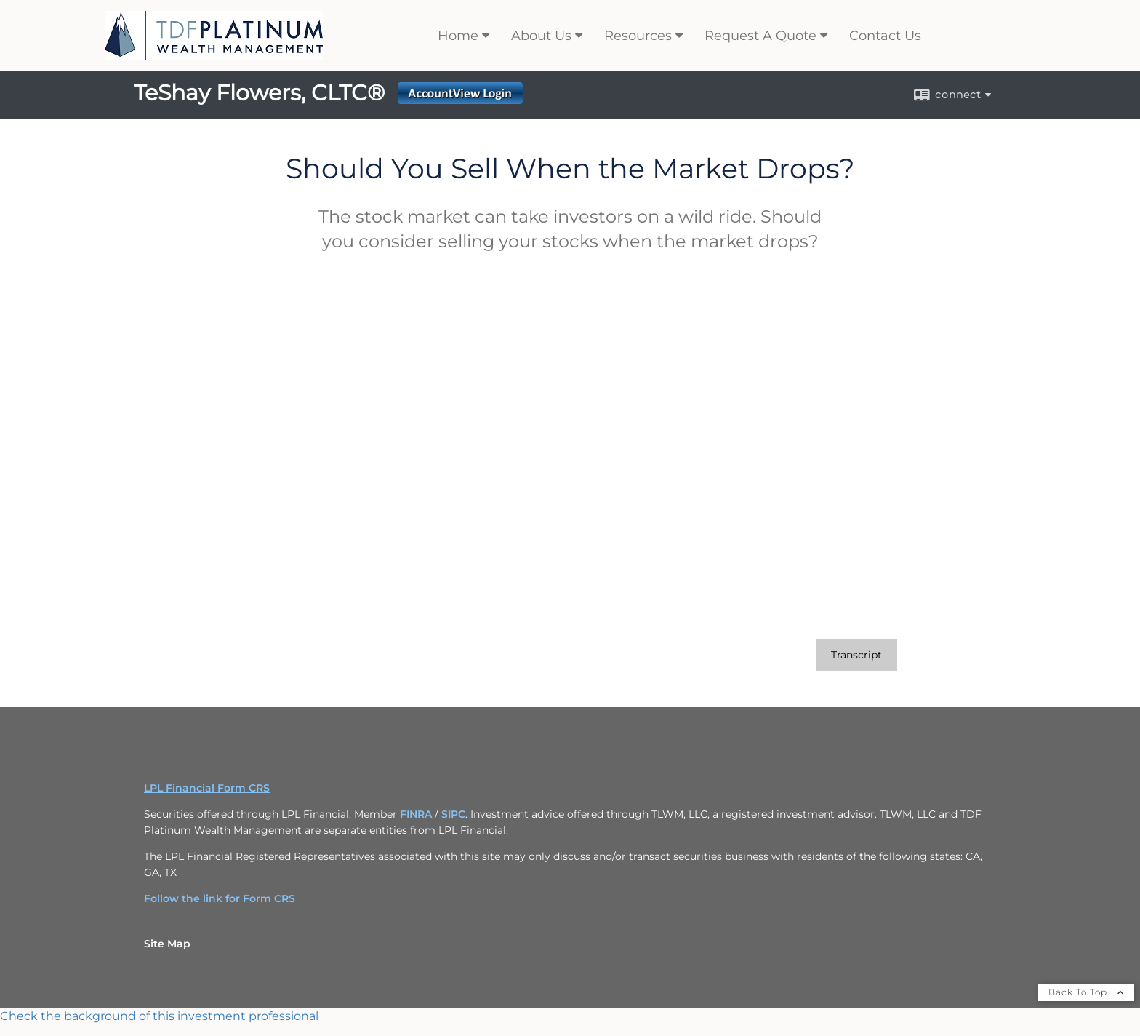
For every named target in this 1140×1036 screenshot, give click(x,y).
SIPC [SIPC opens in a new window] (453, 814)
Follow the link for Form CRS (219, 898)
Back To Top (1086, 992)
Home (458, 36)
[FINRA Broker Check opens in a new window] (570, 1016)
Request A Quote (760, 36)
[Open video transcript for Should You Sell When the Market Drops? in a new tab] (856, 655)
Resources (638, 36)
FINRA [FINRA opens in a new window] (416, 814)
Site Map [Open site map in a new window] (167, 943)
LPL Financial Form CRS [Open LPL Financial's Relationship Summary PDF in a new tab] (207, 787)
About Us (541, 36)
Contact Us (885, 36)
